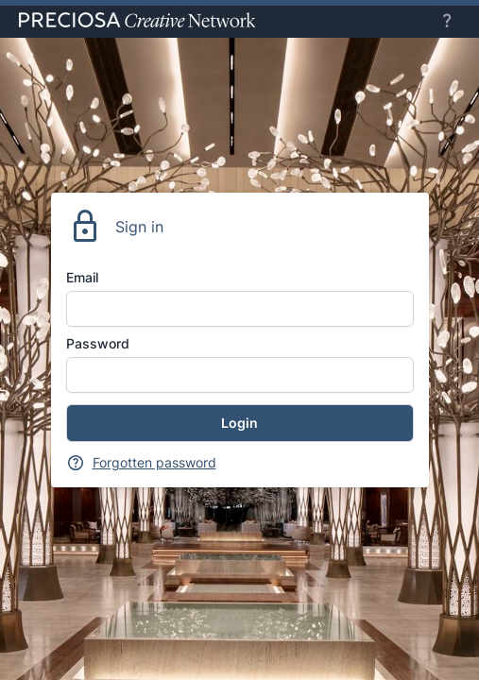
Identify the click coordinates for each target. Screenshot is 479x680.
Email (82, 277)
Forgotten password (154, 462)
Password (97, 343)
